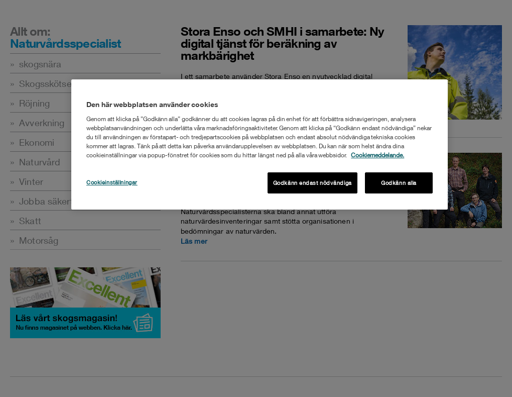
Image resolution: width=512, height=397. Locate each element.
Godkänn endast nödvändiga (312, 182)
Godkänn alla (399, 182)
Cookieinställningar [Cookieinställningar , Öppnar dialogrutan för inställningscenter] (112, 182)
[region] (259, 144)
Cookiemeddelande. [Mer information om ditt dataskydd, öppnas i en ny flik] (377, 155)
